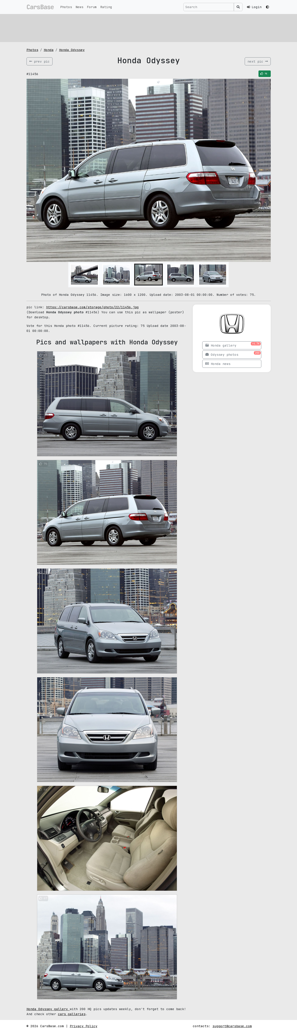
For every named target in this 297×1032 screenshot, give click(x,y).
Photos (66, 7)
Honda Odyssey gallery (48, 1009)
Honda (49, 50)
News (79, 7)
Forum (92, 7)
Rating (106, 7)
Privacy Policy (83, 1026)
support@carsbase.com (232, 1026)
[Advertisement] (148, 27)
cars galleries (72, 1014)
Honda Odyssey (72, 50)
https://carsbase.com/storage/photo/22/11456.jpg (92, 307)
